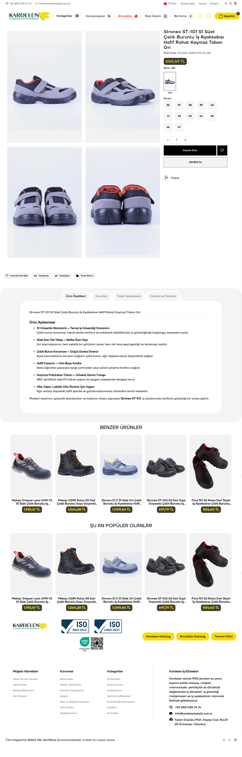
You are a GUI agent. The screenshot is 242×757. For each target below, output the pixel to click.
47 (179, 127)
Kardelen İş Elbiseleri (183, 671)
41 (168, 116)
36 (168, 105)
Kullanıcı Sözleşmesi (72, 690)
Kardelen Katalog (158, 636)
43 (190, 116)
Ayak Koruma (115, 684)
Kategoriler (68, 16)
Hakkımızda (66, 679)
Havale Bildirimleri (23, 690)
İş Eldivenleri (114, 690)
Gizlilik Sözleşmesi (70, 684)
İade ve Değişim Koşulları (74, 701)
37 (179, 105)
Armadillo (128, 16)
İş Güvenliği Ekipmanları (121, 701)
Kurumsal (66, 671)
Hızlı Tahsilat (20, 696)
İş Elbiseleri (113, 679)
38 (190, 105)
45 (212, 116)
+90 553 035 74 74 (185, 707)
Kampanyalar (99, 16)
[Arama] (209, 16)
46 (168, 127)
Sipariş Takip (188, 3)
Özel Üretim (156, 16)
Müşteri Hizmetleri (25, 671)
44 (201, 116)
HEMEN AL (195, 162)
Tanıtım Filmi (224, 636)
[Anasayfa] (29, 16)
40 (212, 105)
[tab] (76, 296)
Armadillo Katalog (193, 636)
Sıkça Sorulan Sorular (25, 679)
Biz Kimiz (184, 16)
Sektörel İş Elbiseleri (119, 696)
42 (179, 116)
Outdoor (112, 707)
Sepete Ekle (190, 150)
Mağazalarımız (68, 713)
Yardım (203, 3)
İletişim (214, 3)
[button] (201, 16)
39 (201, 105)
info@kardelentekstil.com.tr (190, 713)
